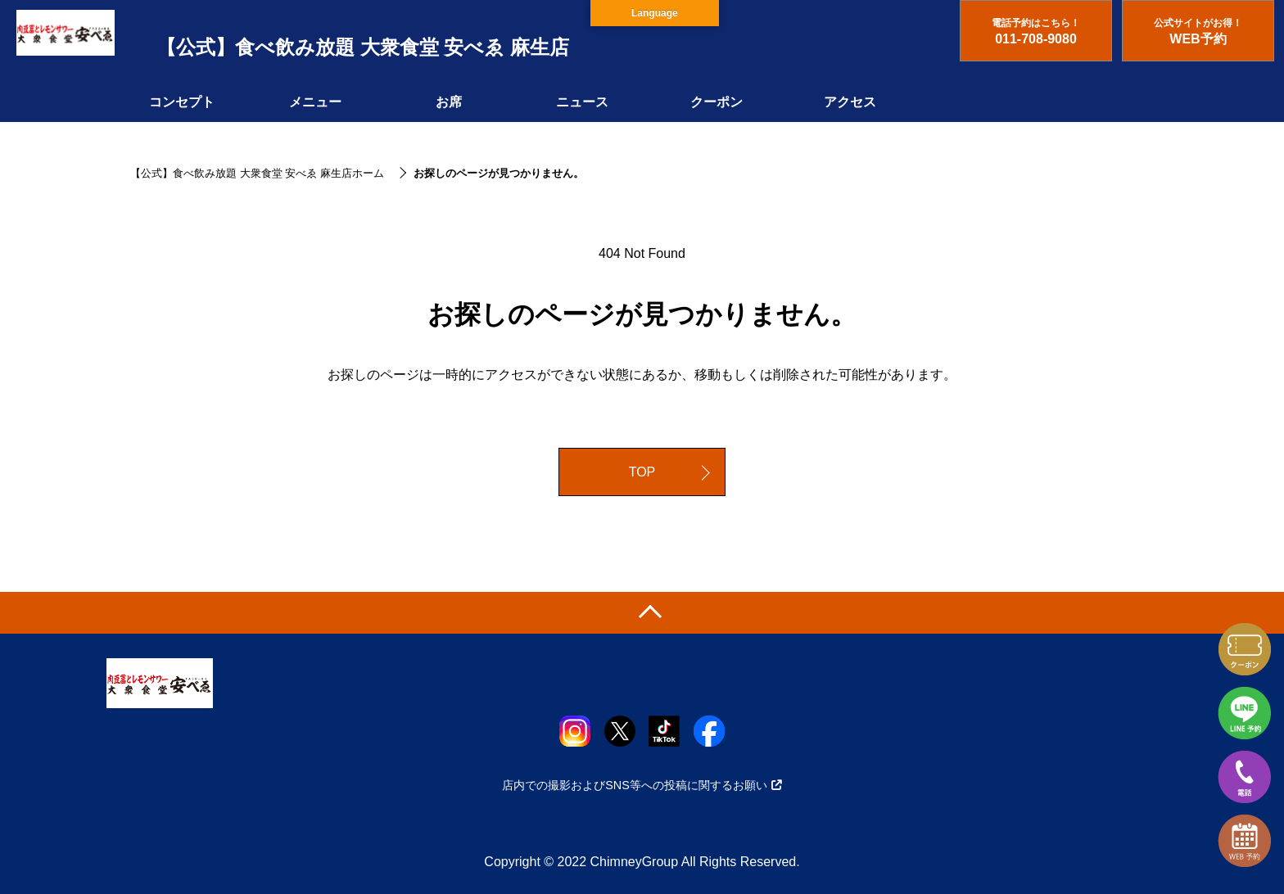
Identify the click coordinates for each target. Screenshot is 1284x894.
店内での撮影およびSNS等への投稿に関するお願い (642, 785)
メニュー (315, 102)
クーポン (716, 102)
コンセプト (182, 102)
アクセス (850, 102)
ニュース (582, 102)
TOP (642, 472)
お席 (449, 102)
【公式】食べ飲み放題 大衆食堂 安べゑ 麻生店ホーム (257, 173)
